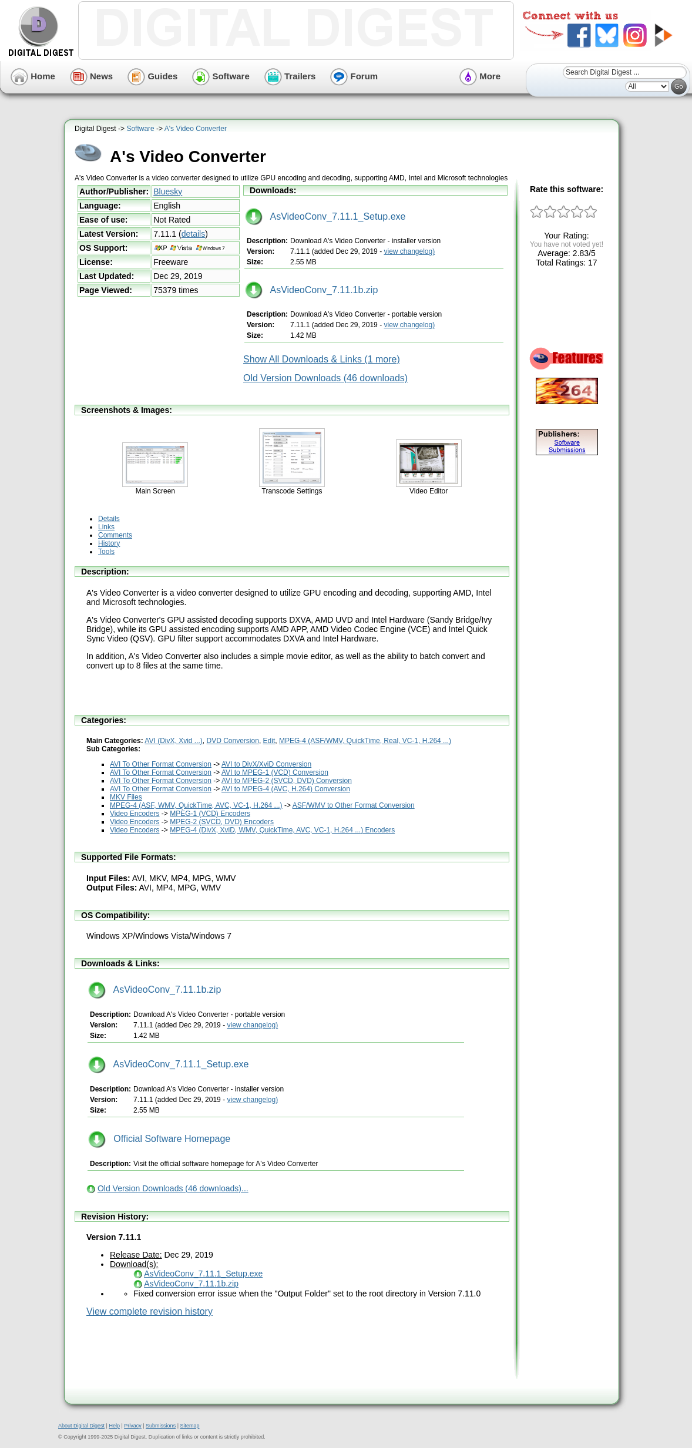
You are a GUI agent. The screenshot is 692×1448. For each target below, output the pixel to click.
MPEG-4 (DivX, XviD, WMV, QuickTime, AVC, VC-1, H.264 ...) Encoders (282, 830)
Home (33, 76)
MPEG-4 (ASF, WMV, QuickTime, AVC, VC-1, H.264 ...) (196, 805)
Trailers (290, 76)
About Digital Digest (81, 1426)
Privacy (133, 1426)
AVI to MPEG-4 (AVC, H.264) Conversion (285, 789)
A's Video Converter (195, 129)
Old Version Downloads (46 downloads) (325, 378)
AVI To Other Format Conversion (160, 764)
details (193, 233)
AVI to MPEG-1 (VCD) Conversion (274, 772)
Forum (354, 76)
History (109, 543)
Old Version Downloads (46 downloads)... (173, 1188)
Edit (269, 741)
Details (109, 519)
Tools (106, 551)
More (479, 76)
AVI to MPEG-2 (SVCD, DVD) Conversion (286, 781)
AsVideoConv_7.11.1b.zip (311, 290)
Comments (115, 535)
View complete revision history (149, 1311)
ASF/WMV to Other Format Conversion (354, 805)
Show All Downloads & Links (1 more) (321, 359)
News (91, 76)
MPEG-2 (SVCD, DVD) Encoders (222, 822)
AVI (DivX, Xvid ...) (173, 741)
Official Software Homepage (159, 1139)
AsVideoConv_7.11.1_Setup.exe (325, 216)
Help (114, 1426)
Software (221, 76)
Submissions (161, 1426)
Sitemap (189, 1426)
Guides (152, 76)
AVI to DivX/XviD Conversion (266, 764)
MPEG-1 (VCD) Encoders (210, 813)
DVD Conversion (233, 741)
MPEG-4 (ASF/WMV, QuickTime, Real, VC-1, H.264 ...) (365, 741)
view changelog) (409, 251)
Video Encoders (135, 813)
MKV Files (126, 797)
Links (106, 527)
